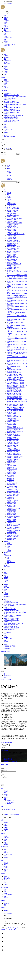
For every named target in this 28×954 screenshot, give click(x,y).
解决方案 (6, 17)
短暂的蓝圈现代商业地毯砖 (14, 390)
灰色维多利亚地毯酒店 (13, 221)
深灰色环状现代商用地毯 (13, 241)
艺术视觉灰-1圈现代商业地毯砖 (15, 376)
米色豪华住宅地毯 (11, 503)
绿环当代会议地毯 (11, 229)
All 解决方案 (4, 90)
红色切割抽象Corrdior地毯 (13, 508)
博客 (5, 30)
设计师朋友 (7, 28)
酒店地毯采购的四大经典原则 (11, 120)
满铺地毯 (6, 66)
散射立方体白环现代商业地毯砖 (15, 410)
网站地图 (3, 931)
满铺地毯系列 (10, 802)
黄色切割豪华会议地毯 (13, 215)
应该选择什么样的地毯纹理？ (11, 95)
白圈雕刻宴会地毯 (11, 265)
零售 (5, 23)
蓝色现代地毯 (10, 475)
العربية (8, 174)
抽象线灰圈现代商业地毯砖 (14, 372)
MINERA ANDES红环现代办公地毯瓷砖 (17, 276)
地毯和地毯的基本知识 (10, 98)
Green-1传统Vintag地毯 (12, 491)
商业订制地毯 (4, 750)
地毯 (5, 15)
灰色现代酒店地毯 (11, 532)
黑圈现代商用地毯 (11, 514)
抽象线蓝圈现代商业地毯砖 (14, 369)
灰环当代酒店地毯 (11, 461)
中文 (8, 166)
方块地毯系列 (10, 803)
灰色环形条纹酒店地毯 (13, 440)
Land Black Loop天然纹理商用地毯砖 (16, 295)
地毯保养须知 (7, 93)
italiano (8, 171)
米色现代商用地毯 (11, 511)
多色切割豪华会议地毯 (13, 267)
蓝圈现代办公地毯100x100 (13, 458)
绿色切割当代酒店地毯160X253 (15, 456)
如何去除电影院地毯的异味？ (11, 102)
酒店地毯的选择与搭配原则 (11, 117)
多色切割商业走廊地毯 (13, 240)
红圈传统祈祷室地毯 (12, 528)
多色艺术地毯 (10, 478)
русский (9, 172)
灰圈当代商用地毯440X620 (14, 454)
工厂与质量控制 (8, 38)
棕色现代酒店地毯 (11, 426)
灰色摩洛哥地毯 (11, 462)
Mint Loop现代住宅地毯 (13, 208)
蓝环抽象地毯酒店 (11, 506)
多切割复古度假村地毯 (13, 227)
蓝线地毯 (9, 464)
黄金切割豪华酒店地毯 (13, 535)
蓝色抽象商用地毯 (11, 538)
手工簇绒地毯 (10, 205)
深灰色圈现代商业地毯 (13, 248)
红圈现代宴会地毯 (11, 448)
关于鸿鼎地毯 (7, 31)
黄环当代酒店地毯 (11, 226)
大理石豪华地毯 (11, 484)
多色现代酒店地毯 (11, 519)
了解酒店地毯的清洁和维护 (11, 118)
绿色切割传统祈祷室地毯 (13, 527)
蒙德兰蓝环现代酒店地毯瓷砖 (14, 396)
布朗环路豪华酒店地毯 (13, 445)
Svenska (9, 178)
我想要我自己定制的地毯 (10, 761)
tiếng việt (9, 175)
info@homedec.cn (8, 3)
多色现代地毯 (10, 480)
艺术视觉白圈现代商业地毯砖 (14, 379)
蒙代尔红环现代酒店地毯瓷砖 (14, 398)
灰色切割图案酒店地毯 (13, 243)
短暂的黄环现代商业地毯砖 (14, 394)
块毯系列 (9, 805)
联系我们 (6, 42)
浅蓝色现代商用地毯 (12, 533)
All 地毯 (3, 77)
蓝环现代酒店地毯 (11, 235)
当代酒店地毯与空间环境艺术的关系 (13, 115)
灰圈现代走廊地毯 (11, 521)
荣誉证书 (6, 36)
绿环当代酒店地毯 (11, 219)
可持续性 (6, 41)
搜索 (18, 154)
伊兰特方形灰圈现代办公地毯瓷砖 (15, 383)
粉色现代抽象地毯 (11, 473)
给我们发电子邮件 (5, 651)
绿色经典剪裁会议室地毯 (13, 492)
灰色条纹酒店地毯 (11, 446)
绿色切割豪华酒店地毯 (13, 536)
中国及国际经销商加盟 (10, 44)
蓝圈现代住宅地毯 (11, 502)
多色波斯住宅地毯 (11, 260)
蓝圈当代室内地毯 (11, 424)
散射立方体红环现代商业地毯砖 (15, 409)
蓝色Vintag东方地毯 (12, 489)
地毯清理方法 (7, 99)
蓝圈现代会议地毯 (11, 413)
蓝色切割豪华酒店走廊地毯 (14, 417)
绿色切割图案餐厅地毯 (13, 420)
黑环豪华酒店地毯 (11, 204)
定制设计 (6, 72)
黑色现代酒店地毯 (11, 371)
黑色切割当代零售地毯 (13, 500)
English (8, 165)
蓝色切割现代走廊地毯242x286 (15, 431)
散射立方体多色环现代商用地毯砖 (15, 407)
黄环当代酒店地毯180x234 (13, 429)
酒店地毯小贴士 (8, 114)
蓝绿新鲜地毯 (10, 476)
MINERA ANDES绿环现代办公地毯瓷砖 (17, 275)
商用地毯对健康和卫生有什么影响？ (13, 107)
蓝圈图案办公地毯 (11, 421)
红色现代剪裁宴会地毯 (13, 494)
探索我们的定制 (8, 758)
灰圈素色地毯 (10, 497)
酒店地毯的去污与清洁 (10, 121)
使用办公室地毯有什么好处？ (11, 112)
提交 (2, 786)
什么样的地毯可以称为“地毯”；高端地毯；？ (15, 96)
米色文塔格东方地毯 (12, 469)
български (9, 179)
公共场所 (6, 26)
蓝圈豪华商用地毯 (11, 256)
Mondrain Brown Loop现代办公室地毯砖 (17, 399)
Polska (8, 176)
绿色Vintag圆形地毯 (12, 487)
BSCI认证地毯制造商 (9, 109)
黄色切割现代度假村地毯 (13, 516)
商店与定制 (7, 45)
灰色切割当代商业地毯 (13, 207)
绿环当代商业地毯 (11, 432)
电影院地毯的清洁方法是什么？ (12, 110)
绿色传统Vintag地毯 (12, 483)
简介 (5, 34)
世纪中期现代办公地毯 (13, 224)
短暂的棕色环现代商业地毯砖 (14, 391)
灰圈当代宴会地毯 (11, 216)
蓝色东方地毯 (10, 470)
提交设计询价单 (8, 759)
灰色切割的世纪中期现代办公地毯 (15, 234)
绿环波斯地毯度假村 (12, 259)
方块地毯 (6, 69)
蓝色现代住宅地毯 (11, 230)
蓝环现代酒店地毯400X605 (14, 435)
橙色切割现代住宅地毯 (13, 459)
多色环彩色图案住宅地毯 (13, 251)
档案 (5, 33)
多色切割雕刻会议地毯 (13, 439)
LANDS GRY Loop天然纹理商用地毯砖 (17, 347)
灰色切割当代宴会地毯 (13, 453)
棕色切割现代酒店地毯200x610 (15, 428)
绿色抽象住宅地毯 (11, 437)
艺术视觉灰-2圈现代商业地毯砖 (15, 377)
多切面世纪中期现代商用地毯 (14, 218)
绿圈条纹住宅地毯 (11, 268)
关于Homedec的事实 (6, 680)
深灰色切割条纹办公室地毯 (14, 264)
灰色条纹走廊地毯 (11, 254)
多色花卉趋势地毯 (11, 465)
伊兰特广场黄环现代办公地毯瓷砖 (15, 387)
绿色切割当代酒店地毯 (13, 270)
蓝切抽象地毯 (10, 522)
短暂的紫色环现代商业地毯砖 (14, 393)
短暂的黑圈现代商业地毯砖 (14, 388)
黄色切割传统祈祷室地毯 (13, 530)
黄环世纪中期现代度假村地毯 (14, 223)
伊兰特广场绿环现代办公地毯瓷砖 (15, 382)
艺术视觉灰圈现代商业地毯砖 (14, 374)
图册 (5, 74)
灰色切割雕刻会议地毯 (13, 443)
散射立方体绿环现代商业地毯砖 (15, 405)
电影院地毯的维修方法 (10, 101)
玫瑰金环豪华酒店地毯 (13, 232)
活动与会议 (7, 20)
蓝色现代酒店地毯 (11, 212)
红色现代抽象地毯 (11, 472)
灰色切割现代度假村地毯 (13, 450)
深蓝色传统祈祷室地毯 (13, 525)
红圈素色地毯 (10, 499)
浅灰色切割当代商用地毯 (13, 246)
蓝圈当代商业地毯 (11, 245)
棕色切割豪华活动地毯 (13, 434)
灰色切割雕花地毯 (11, 412)
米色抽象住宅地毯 (11, 505)
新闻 (5, 39)
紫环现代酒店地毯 (11, 510)
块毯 (5, 68)
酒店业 (5, 19)
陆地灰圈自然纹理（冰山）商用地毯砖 (17, 352)
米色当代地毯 (10, 540)
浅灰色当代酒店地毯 (12, 253)
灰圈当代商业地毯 (11, 238)
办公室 (5, 22)
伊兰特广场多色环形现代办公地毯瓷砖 (17, 385)
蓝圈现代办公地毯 (11, 418)
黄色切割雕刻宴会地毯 (13, 442)
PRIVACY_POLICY (14, 931)
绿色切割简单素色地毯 (13, 495)
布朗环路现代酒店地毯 (13, 451)
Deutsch (8, 169)
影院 (5, 25)
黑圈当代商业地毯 (11, 213)
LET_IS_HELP (4, 764)
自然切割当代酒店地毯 (13, 257)
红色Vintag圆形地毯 (12, 486)
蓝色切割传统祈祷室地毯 (13, 524)
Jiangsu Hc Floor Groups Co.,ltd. (12, 929)
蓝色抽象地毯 (10, 467)
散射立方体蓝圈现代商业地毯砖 (15, 404)
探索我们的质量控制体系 (7, 742)
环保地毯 (6, 71)
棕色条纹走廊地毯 (11, 237)
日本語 (8, 168)
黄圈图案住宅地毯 (11, 415)
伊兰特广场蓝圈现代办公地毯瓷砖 (15, 380)
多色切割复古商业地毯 (13, 210)
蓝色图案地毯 (10, 481)
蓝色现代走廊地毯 (11, 423)
